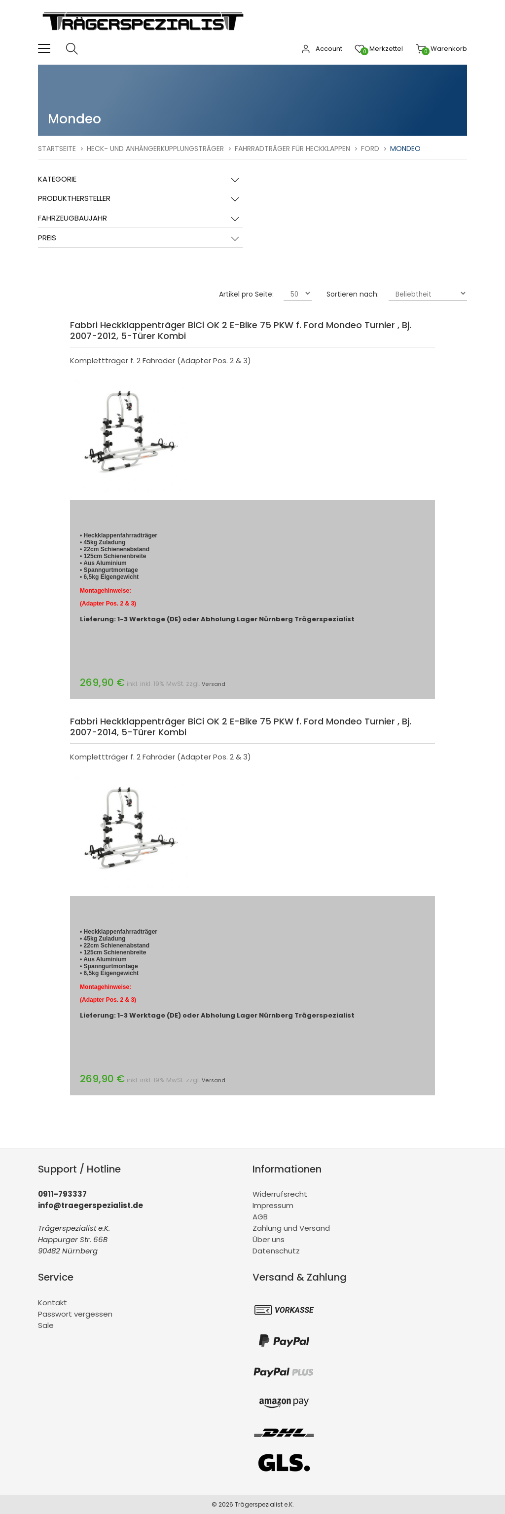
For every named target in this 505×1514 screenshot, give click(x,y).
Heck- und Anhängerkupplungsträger (155, 148)
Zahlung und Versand (291, 1228)
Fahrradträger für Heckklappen (292, 148)
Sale (46, 1325)
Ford (370, 148)
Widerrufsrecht (279, 1194)
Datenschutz (276, 1251)
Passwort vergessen (75, 1314)
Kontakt (52, 1302)
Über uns (268, 1239)
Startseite (57, 148)
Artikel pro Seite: (246, 294)
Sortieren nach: (352, 294)
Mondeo (405, 148)
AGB (260, 1216)
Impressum (272, 1205)
